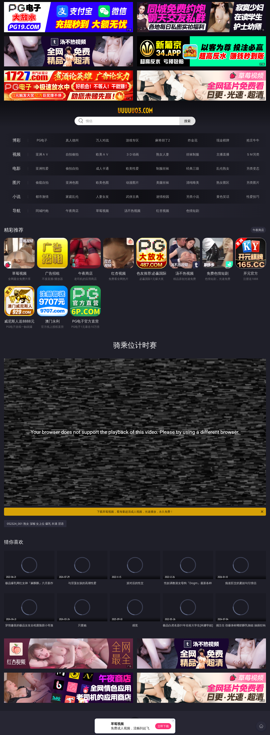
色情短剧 (192, 210)
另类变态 (252, 168)
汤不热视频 (132, 210)
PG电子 (42, 140)
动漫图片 (132, 182)
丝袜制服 (192, 154)
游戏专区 (132, 140)
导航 (16, 210)
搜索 (187, 121)
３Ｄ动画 (132, 154)
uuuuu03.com (135, 111)
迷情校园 (162, 196)
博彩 (16, 140)
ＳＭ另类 (252, 154)
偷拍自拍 (72, 168)
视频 (16, 154)
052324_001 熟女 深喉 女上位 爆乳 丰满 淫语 (35, 524)
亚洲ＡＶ (42, 154)
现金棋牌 (222, 140)
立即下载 (163, 726)
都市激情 (42, 196)
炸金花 (192, 140)
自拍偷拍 (72, 154)
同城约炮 (42, 210)
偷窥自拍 (42, 182)
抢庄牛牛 (252, 140)
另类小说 (192, 196)
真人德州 (72, 140)
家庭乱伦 (72, 196)
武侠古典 (132, 196)
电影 (16, 168)
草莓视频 (102, 210)
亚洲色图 (72, 182)
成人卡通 (102, 168)
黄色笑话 (222, 196)
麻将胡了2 (162, 140)
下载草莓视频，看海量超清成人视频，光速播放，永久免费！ (180, 511)
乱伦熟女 (222, 168)
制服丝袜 (162, 168)
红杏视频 (162, 210)
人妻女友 (102, 196)
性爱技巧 (252, 196)
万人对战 (102, 140)
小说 (16, 196)
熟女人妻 (162, 154)
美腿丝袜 (162, 182)
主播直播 (222, 154)
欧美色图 (102, 182)
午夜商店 (72, 210)
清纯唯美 (192, 182)
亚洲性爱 (42, 168)
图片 (16, 182)
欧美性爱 (132, 168)
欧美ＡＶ (102, 154)
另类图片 (252, 182)
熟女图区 (222, 182)
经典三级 (192, 168)
